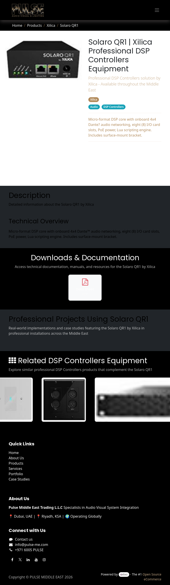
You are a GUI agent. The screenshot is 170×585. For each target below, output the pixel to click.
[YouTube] (36, 559)
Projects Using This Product (124, 167)
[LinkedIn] (28, 559)
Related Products (124, 176)
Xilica (51, 25)
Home (17, 25)
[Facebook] (12, 559)
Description (125, 149)
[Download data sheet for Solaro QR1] (85, 287)
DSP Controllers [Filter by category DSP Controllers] (114, 107)
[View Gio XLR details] (66, 400)
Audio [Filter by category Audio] (94, 107)
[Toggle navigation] (157, 10)
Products (34, 25)
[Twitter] (20, 559)
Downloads (125, 158)
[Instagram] (44, 559)
